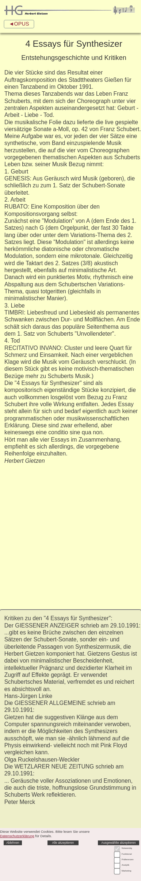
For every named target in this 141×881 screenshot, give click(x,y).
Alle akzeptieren (63, 842)
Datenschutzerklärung (17, 836)
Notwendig (127, 848)
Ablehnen (12, 842)
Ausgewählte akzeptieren (118, 842)
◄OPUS (19, 24)
